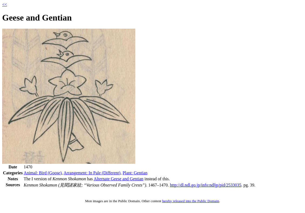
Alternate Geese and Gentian (118, 179)
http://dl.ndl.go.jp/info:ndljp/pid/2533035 (205, 185)
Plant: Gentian (135, 173)
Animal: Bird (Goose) (43, 173)
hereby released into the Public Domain (190, 201)
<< (4, 4)
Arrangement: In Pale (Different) (91, 173)
